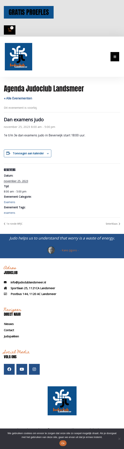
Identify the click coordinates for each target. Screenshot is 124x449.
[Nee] (119, 439)
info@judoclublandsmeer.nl (28, 286)
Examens (9, 206)
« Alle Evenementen (18, 102)
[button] (115, 61)
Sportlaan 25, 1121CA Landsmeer (33, 292)
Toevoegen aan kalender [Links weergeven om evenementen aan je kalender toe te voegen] (28, 157)
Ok (63, 443)
